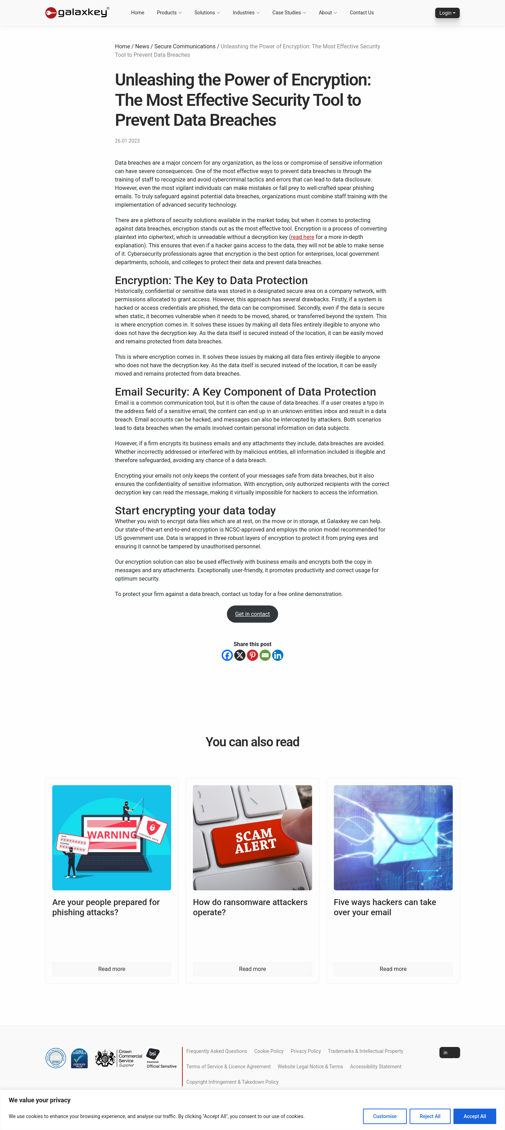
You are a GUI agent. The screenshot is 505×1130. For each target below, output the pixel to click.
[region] (252, 1110)
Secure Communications (184, 46)
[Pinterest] (252, 655)
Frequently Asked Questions (216, 1051)
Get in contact (252, 614)
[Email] (265, 655)
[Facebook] (227, 655)
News (142, 46)
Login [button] (445, 13)
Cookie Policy (269, 1051)
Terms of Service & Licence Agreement (228, 1066)
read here (303, 237)
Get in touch (450, 1052)
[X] (239, 655)
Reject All (430, 1116)
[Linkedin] (277, 655)
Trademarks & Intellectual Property (365, 1051)
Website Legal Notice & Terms (310, 1066)
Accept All (475, 1116)
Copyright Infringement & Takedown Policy (232, 1082)
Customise (385, 1116)
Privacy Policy (306, 1051)
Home (122, 46)
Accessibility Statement (375, 1066)
